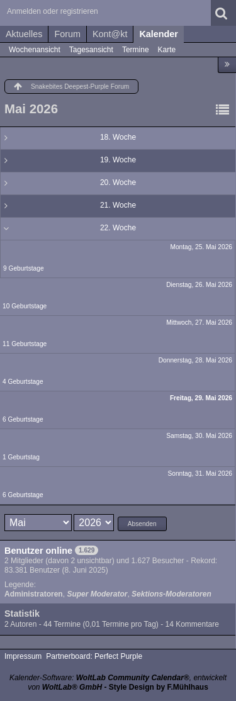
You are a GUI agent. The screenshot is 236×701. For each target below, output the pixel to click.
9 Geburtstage (23, 268)
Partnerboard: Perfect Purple (94, 656)
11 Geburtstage (25, 343)
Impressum (23, 656)
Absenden (142, 523)
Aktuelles (24, 34)
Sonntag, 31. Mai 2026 (199, 473)
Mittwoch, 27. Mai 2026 (199, 322)
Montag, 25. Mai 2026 (201, 247)
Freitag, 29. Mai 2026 (201, 398)
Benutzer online (38, 551)
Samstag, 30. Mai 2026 (199, 435)
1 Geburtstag (21, 457)
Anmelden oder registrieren (52, 11)
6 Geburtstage (23, 419)
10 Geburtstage (25, 306)
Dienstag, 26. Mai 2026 (199, 284)
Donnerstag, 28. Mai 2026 (195, 360)
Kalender (158, 34)
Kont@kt (110, 34)
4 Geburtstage (23, 381)
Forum (67, 34)
